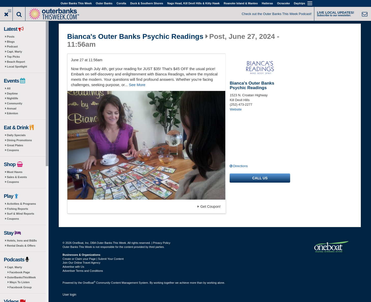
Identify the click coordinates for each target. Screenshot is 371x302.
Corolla (121, 3)
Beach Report (16, 61)
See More (137, 85)
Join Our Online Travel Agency (81, 262)
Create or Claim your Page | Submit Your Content (93, 258)
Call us (260, 178)
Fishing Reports (17, 208)
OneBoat (89, 282)
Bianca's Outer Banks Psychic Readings (135, 36)
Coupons (13, 150)
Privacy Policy (161, 242)
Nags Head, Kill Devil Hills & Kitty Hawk (193, 3)
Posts (10, 36)
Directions (240, 166)
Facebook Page (19, 272)
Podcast (12, 46)
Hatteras (267, 3)
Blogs (11, 41)
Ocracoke (283, 3)
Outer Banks (104, 3)
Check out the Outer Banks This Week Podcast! (277, 14)
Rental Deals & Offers (21, 245)
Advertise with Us (73, 266)
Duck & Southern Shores (146, 3)
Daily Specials (16, 135)
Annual (11, 108)
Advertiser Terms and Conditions (83, 270)
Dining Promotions (19, 140)
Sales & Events (17, 177)
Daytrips (299, 3)
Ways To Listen (19, 282)
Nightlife (12, 98)
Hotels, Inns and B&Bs (22, 240)
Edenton (12, 113)
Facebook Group (20, 287)
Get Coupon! (209, 206)
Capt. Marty (14, 51)
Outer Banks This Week (76, 3)
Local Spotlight (17, 66)
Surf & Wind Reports (20, 213)
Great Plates (15, 145)
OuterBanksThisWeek (21, 277)
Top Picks (13, 56)
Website (236, 109)
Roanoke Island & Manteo (241, 3)
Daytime (12, 93)
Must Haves (14, 171)
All (8, 88)
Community (14, 103)
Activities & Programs (21, 203)
